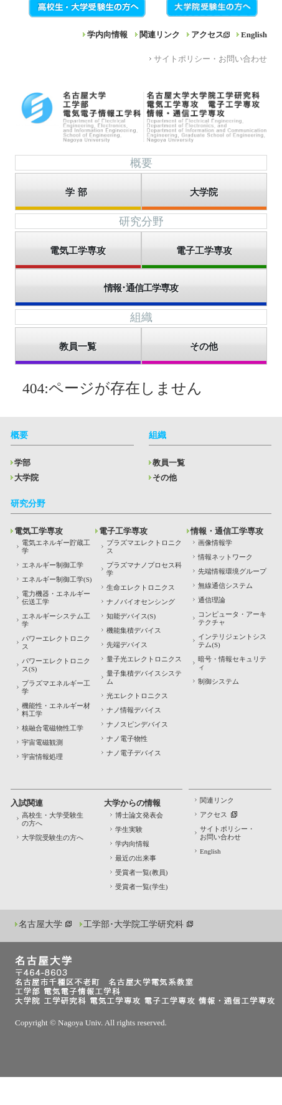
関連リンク (159, 34)
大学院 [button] (204, 192)
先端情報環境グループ (232, 571)
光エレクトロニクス (137, 695)
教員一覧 (169, 462)
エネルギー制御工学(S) (57, 579)
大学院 (26, 477)
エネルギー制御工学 (52, 565)
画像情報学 (215, 542)
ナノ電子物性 (127, 738)
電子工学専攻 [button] (204, 251)
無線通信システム (225, 585)
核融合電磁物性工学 (52, 728)
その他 (165, 477)
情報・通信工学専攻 (226, 531)
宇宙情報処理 (42, 756)
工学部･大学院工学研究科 (133, 924)
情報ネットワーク (225, 557)
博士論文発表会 (139, 815)
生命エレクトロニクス (140, 587)
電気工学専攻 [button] (78, 251)
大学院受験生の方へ (52, 837)
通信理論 (211, 600)
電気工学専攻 (38, 531)
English (254, 34)
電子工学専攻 (123, 531)
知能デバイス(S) (131, 616)
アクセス (207, 34)
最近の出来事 (135, 858)
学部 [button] (77, 192)
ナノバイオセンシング (140, 601)
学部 (22, 462)
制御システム (218, 681)
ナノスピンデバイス (137, 724)
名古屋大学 (40, 924)
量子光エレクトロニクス (144, 659)
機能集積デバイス (133, 630)
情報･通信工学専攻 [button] (141, 288)
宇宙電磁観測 (42, 742)
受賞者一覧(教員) (141, 872)
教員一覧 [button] (77, 347)
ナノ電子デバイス (133, 753)
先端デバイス (127, 644)
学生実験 (129, 829)
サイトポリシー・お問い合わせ (210, 58)
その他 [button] (204, 347)
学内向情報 (107, 34)
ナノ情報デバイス (133, 710)
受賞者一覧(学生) (141, 886)
